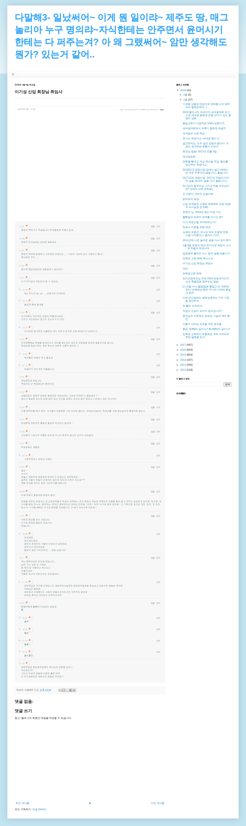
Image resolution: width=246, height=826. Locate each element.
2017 (183, 344)
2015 (183, 354)
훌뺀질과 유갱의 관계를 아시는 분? (203, 217)
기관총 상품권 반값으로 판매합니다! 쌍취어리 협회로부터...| (206, 106)
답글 (153, 226)
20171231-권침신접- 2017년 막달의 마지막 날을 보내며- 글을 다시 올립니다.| (206, 179)
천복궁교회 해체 (192, 273)
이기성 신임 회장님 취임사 (198, 263)
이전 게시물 (157, 803)
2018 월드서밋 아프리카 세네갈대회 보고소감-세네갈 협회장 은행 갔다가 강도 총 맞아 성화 (207, 115)
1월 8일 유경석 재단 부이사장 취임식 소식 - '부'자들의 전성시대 (207, 247)
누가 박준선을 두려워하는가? (199, 222)
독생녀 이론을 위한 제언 (197, 227)
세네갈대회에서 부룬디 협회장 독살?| (204, 128)
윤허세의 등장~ (191, 199)
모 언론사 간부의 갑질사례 (198, 193)
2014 (183, 359)
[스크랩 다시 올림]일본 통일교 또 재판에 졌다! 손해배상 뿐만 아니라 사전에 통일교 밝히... (207, 289)
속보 (185, 268)
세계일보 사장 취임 (194, 133)
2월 (185, 94)
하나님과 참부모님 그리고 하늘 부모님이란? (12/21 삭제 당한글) (206, 187)
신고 (158, 226)
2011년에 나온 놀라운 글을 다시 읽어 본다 (207, 240)
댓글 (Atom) (39, 809)
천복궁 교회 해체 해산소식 (198, 258)
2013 (183, 364)
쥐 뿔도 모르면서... (193, 305)
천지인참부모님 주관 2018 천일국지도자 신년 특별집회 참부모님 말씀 (206, 280)
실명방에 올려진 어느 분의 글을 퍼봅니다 (206, 253)
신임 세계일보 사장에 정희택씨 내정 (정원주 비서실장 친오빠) (207, 206)
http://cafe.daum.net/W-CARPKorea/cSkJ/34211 (139, 109)
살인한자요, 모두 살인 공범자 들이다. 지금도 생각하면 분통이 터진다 (206, 145)
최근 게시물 (22, 803)
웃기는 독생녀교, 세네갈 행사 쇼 (201, 138)
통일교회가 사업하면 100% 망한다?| (203, 123)
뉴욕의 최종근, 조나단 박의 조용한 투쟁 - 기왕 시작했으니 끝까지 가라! (206, 234)
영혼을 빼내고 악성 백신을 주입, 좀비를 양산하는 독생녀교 (205, 163)
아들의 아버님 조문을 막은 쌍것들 (202, 323)
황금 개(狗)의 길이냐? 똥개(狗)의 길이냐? (206, 328)
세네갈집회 (189, 156)
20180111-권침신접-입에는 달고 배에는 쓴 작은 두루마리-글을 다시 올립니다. (205, 171)
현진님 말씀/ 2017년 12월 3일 (200, 151)
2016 (183, 349)
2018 (183, 90)
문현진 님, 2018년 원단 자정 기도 (202, 212)
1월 (185, 99)
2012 (183, 369)
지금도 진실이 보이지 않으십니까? (202, 310)
